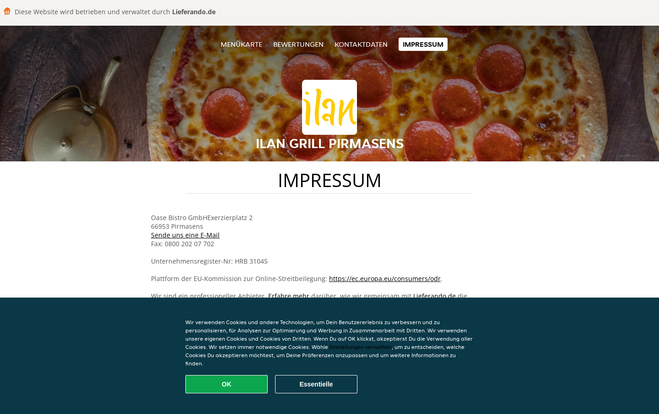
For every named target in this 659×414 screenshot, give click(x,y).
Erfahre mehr (288, 296)
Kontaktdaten (361, 44)
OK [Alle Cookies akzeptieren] (227, 384)
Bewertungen (298, 44)
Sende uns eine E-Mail (185, 235)
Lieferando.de (434, 296)
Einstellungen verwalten (361, 346)
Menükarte (241, 44)
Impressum (423, 44)
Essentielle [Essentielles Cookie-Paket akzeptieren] (316, 384)
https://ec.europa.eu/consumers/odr (385, 278)
